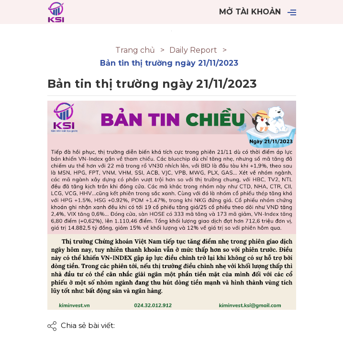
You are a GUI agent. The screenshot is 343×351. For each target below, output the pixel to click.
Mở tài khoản (250, 11)
